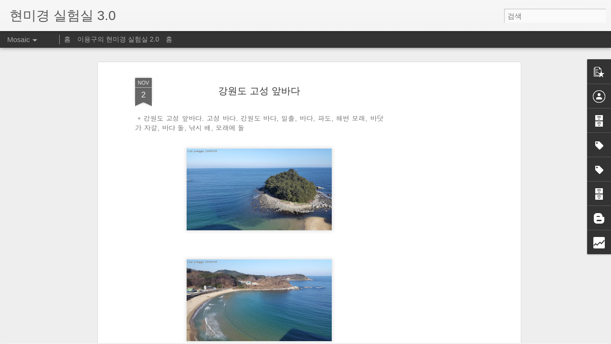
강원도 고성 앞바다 (259, 50)
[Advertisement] (436, 183)
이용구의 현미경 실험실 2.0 (118, 39)
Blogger (329, 338)
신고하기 (351, 338)
